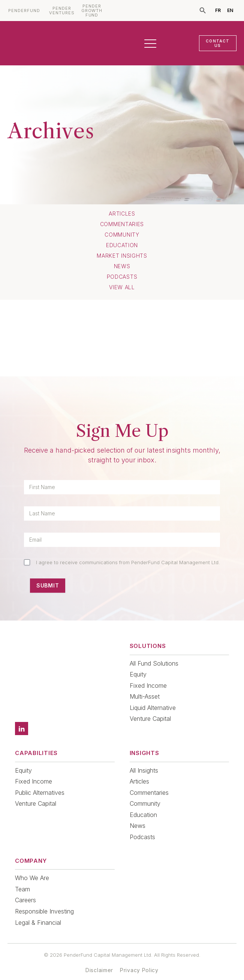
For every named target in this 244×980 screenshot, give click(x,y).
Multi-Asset (145, 696)
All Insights (144, 760)
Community (122, 235)
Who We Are (32, 867)
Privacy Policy (139, 959)
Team (22, 878)
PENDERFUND (24, 10)
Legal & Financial (38, 912)
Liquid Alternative (153, 707)
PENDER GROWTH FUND (92, 11)
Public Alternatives (39, 782)
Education (122, 245)
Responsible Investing (44, 900)
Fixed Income (148, 685)
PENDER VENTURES (62, 10)
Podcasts (122, 277)
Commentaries (122, 224)
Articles (122, 214)
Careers (25, 889)
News (122, 266)
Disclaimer (99, 959)
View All (122, 287)
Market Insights (122, 256)
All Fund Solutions (154, 663)
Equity (138, 674)
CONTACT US (217, 43)
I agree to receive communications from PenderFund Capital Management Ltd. (128, 562)
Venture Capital (150, 718)
